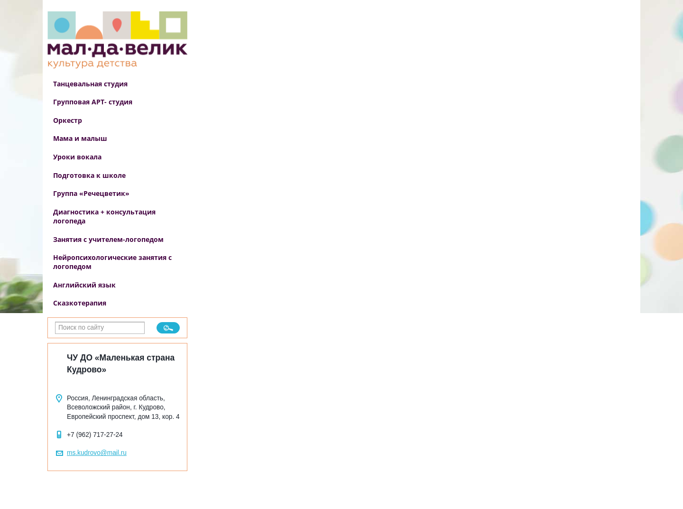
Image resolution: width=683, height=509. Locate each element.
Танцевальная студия (90, 83)
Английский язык (84, 284)
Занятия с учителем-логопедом (108, 239)
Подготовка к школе (89, 175)
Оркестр (67, 120)
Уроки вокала (77, 156)
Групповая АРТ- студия (92, 101)
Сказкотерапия (79, 302)
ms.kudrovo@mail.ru (97, 452)
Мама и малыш (80, 138)
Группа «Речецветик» (91, 193)
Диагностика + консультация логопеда (104, 216)
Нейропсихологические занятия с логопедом (112, 262)
